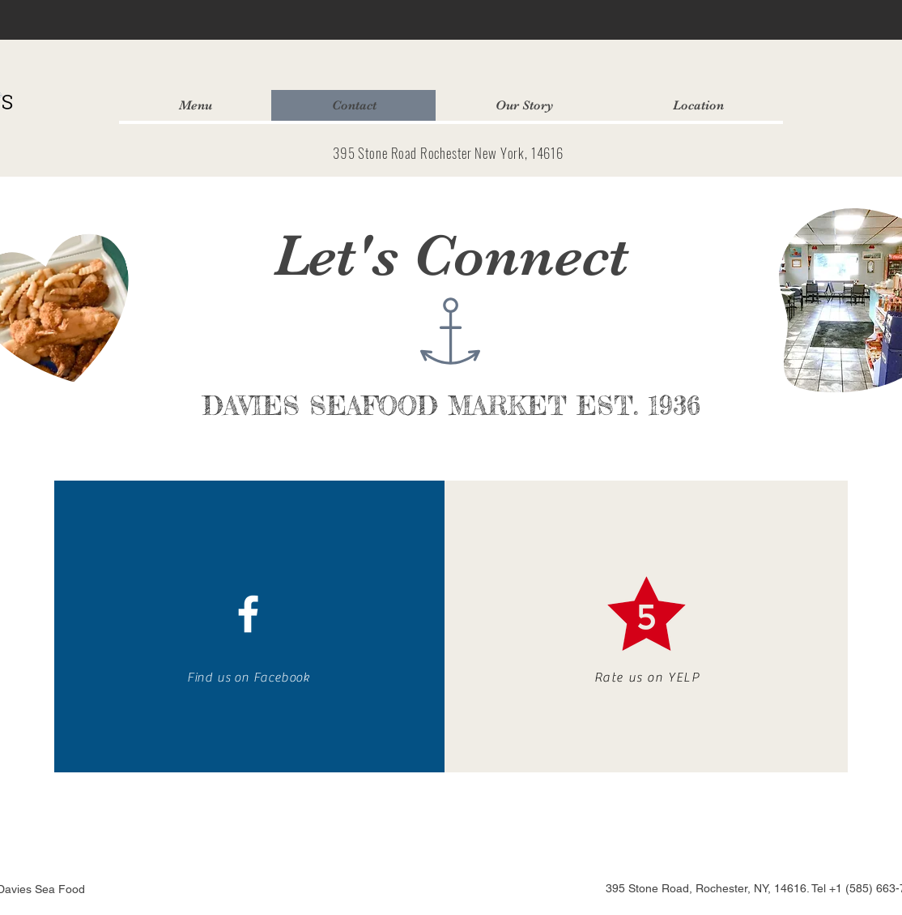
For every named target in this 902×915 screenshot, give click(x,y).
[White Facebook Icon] (248, 614)
